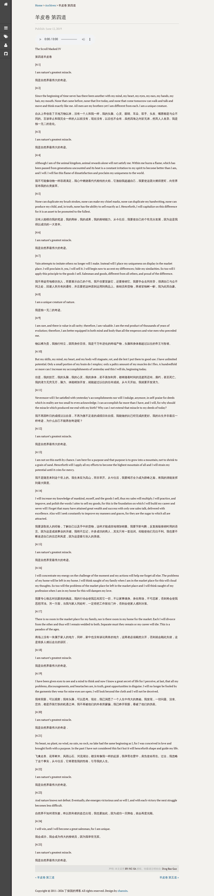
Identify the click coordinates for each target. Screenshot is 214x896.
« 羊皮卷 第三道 (44, 877)
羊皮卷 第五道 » (169, 877)
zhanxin (122, 891)
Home (39, 5)
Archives (50, 5)
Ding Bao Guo (169, 868)
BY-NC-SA (130, 868)
